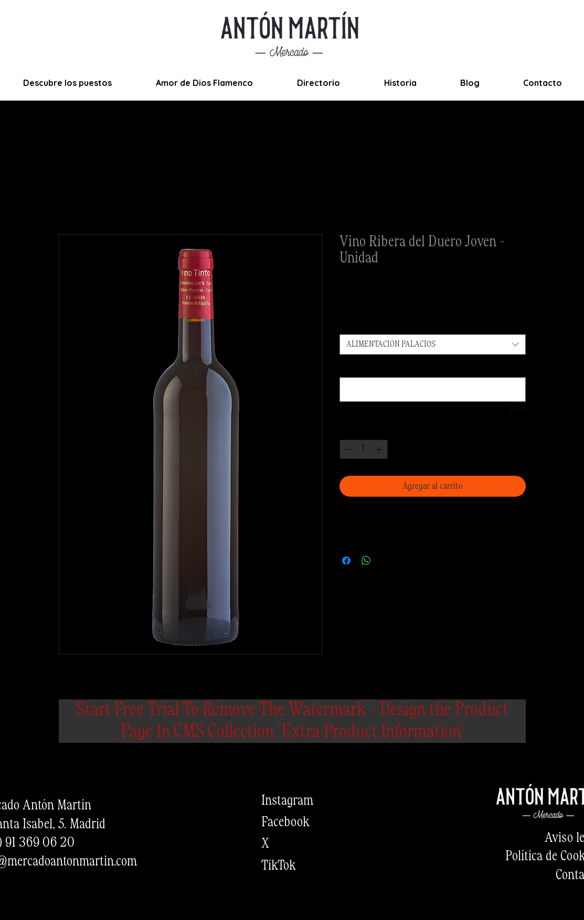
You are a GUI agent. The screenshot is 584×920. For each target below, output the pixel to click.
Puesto (352, 324)
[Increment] (379, 449)
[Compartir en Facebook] (346, 560)
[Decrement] (347, 449)
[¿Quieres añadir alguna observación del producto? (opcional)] (432, 389)
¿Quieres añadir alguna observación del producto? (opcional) (429, 367)
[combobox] (432, 344)
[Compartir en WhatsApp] (366, 560)
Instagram (287, 801)
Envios (409, 304)
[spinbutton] (363, 449)
